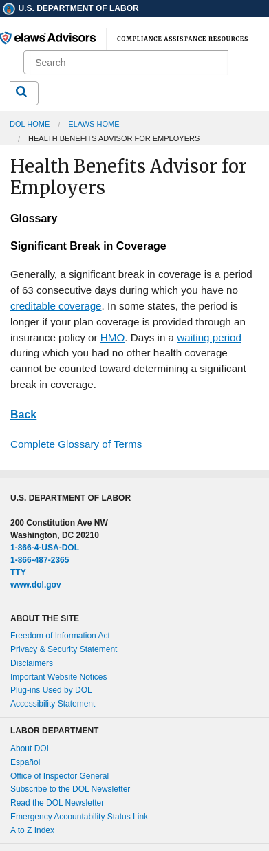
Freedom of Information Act (60, 635)
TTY (18, 572)
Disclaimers (31, 663)
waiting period (209, 337)
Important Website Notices (58, 677)
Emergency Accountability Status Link (79, 816)
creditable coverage (56, 306)
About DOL (30, 748)
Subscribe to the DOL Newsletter (70, 789)
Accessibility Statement (52, 704)
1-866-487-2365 (39, 560)
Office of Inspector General (59, 776)
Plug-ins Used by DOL (51, 690)
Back (23, 414)
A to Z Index (32, 830)
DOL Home (30, 124)
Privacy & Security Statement (63, 649)
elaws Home (93, 124)
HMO (112, 337)
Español (25, 762)
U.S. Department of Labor (70, 8)
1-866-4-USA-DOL (44, 547)
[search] (129, 62)
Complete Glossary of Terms (76, 444)
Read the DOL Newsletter (57, 803)
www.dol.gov (35, 585)
